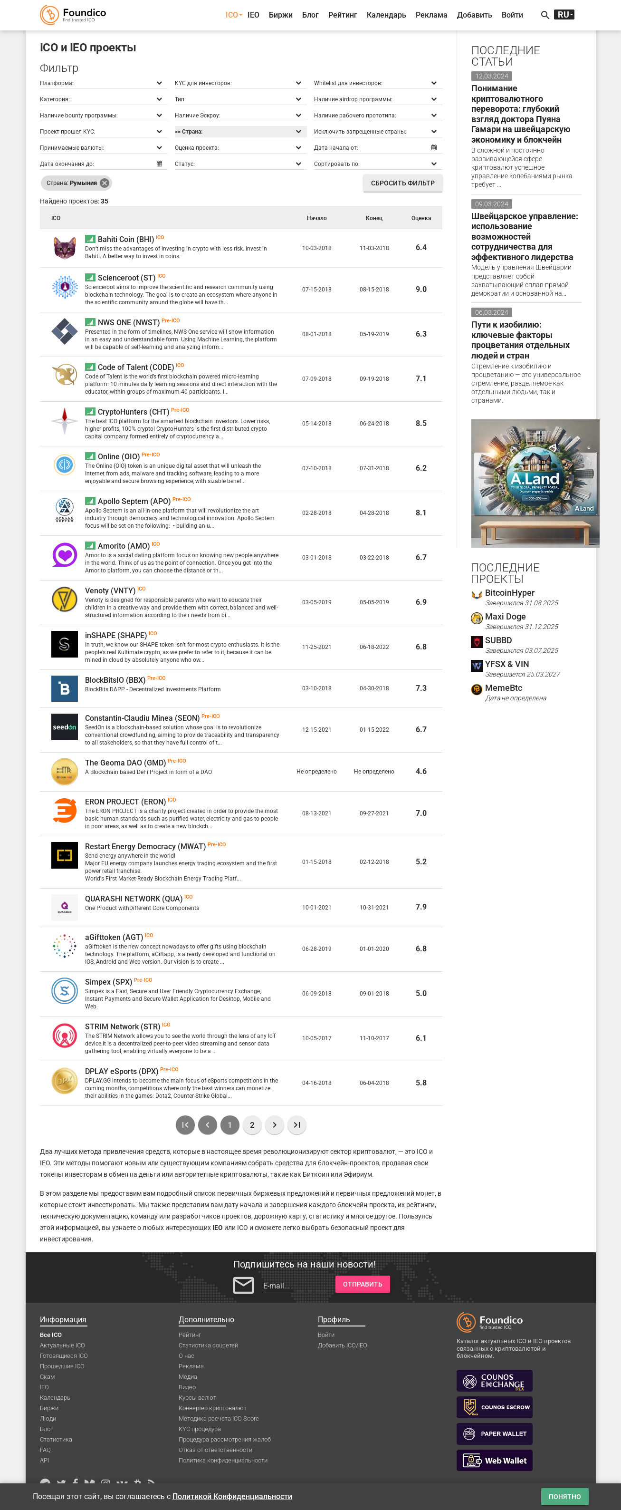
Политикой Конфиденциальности (232, 1496)
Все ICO (51, 1334)
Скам (47, 1376)
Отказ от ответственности (215, 1449)
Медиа (188, 1376)
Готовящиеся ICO (64, 1355)
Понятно (565, 1496)
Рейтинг (342, 14)
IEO (253, 14)
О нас (186, 1355)
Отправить (362, 1284)
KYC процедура (200, 1429)
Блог (310, 14)
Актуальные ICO (62, 1345)
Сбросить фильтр (403, 183)
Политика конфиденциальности (223, 1460)
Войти (512, 14)
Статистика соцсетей (208, 1345)
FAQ (45, 1449)
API (44, 1460)
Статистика (56, 1439)
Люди (48, 1418)
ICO (232, 14)
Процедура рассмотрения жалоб (225, 1439)
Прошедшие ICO (62, 1366)
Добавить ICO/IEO (342, 1345)
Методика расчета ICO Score (219, 1418)
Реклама (432, 14)
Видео (187, 1387)
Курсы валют (197, 1397)
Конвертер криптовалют (213, 1408)
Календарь (386, 14)
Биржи (281, 14)
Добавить (474, 14)
